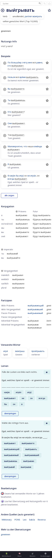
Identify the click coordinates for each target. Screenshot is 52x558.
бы (17, 175)
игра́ (5, 351)
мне (30, 62)
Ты (9, 100)
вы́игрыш (20, 351)
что (25, 146)
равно (39, 62)
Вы (9, 88)
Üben (19, 555)
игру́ (21, 175)
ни (28, 175)
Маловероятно (15, 146)
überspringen (10, 413)
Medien (32, 555)
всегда (11, 178)
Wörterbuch (6, 555)
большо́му (16, 62)
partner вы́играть (33, 16)
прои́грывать (38, 351)
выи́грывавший (35, 309)
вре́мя (23, 77)
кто (9, 65)
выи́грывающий (36, 305)
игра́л (33, 175)
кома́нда (37, 146)
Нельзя (11, 77)
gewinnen (5, 534)
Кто (9, 111)
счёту (25, 62)
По (9, 62)
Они (10, 123)
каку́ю (12, 175)
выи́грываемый (35, 313)
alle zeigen (9, 195)
